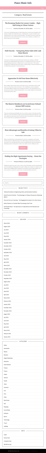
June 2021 (6, 320)
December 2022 (8, 268)
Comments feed (7, 441)
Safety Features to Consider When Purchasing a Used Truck (18, 203)
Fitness (5, 371)
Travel (5, 423)
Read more (23, 42)
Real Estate (6, 400)
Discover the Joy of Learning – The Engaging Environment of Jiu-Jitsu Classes (22, 200)
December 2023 (8, 242)
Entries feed (7, 437)
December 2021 (8, 307)
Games (5, 374)
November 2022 (8, 272)
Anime (5, 345)
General (6, 377)
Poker (5, 397)
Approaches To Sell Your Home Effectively (23, 78)
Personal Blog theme (33, 451)
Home (5, 384)
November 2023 (8, 246)
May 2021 (6, 323)
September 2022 (8, 278)
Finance (6, 368)
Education (6, 361)
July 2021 (6, 317)
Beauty (5, 351)
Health (5, 380)
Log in (5, 434)
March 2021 (7, 330)
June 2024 (6, 233)
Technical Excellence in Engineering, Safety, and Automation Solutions (20, 192)
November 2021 (8, 311)
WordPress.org (7, 444)
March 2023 (7, 265)
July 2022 (6, 285)
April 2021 (6, 327)
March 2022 (7, 298)
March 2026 (7, 223)
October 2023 (7, 249)
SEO (5, 403)
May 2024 (6, 236)
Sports (5, 416)
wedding (6, 426)
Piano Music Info (23, 3)
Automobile (6, 348)
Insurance (6, 387)
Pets (5, 393)
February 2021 (7, 333)
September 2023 (8, 252)
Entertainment (7, 364)
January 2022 (7, 304)
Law (5, 390)
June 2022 (6, 288)
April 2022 (6, 294)
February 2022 (7, 301)
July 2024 (6, 229)
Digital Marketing (8, 358)
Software (6, 413)
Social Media (7, 410)
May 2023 (6, 259)
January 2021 (7, 336)
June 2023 (6, 255)
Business (6, 355)
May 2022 (6, 291)
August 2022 (7, 281)
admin (31, 28)
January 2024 (7, 239)
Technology (6, 419)
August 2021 (7, 314)
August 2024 (7, 226)
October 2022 (7, 275)
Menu (42, 8)
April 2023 (6, 262)
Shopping (6, 406)
